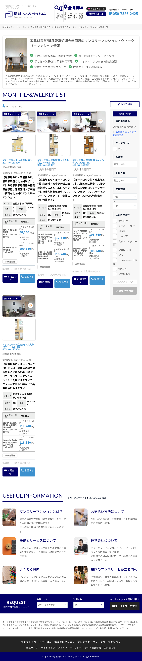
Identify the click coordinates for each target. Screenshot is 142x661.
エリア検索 (57, 15)
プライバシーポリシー (70, 647)
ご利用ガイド (75, 15)
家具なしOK (124, 250)
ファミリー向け (126, 226)
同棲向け (123, 231)
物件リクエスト (96, 13)
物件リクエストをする (124, 606)
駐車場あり (124, 274)
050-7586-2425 (125, 13)
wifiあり (122, 268)
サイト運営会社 (93, 647)
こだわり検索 (70, 15)
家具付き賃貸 (81, 15)
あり (120, 148)
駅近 (120, 255)
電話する (29, 276)
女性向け (123, 220)
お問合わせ (12, 278)
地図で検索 (126, 104)
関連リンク (32, 647)
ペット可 (123, 236)
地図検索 (65, 15)
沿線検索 (61, 15)
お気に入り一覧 (97, 8)
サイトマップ (48, 647)
